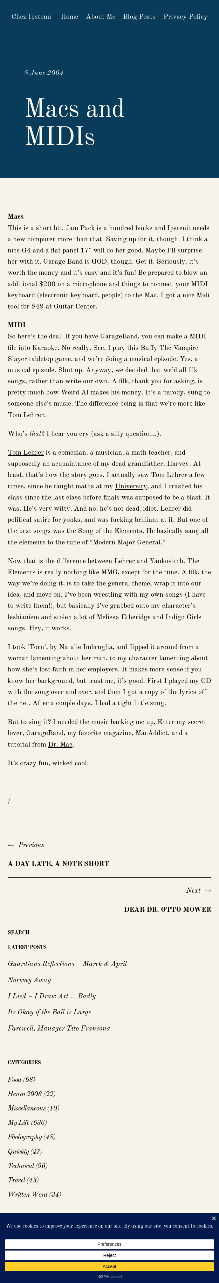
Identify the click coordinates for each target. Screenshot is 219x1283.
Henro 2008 (25, 1094)
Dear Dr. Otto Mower (167, 909)
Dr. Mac (60, 744)
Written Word (27, 1194)
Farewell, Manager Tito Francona (59, 1028)
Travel (16, 1180)
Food (14, 1079)
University (131, 486)
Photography (25, 1137)
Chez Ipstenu (31, 16)
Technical (21, 1166)
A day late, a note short (58, 864)
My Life (18, 1122)
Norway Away (29, 980)
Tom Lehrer (26, 452)
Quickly (18, 1151)
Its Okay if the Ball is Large (49, 1012)
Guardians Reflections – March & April (67, 964)
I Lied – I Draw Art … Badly (52, 996)
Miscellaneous (26, 1108)
